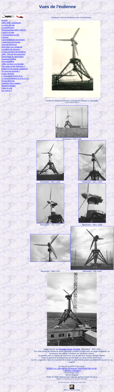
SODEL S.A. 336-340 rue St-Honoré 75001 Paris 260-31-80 (72, 368)
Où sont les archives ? (10, 71)
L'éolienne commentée (10, 42)
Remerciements (8, 81)
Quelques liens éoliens (10, 83)
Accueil (4, 20)
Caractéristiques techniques (13, 40)
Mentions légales (8, 86)
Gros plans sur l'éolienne (11, 47)
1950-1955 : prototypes (11, 23)
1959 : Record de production (13, 54)
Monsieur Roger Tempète (69, 349)
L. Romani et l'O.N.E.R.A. (12, 76)
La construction (7, 28)
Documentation (7, 61)
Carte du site (6, 88)
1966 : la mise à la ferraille (12, 64)
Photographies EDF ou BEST (13, 30)
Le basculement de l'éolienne (13, 52)
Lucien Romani (7, 74)
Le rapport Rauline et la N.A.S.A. (15, 78)
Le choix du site (8, 25)
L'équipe (5, 37)
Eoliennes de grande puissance (14, 69)
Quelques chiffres (8, 59)
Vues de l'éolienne (9, 44)
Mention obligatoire (73, 370)
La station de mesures (10, 49)
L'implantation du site (10, 35)
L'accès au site (7, 32)
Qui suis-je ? (6, 90)
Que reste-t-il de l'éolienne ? (13, 66)
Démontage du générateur (12, 57)
